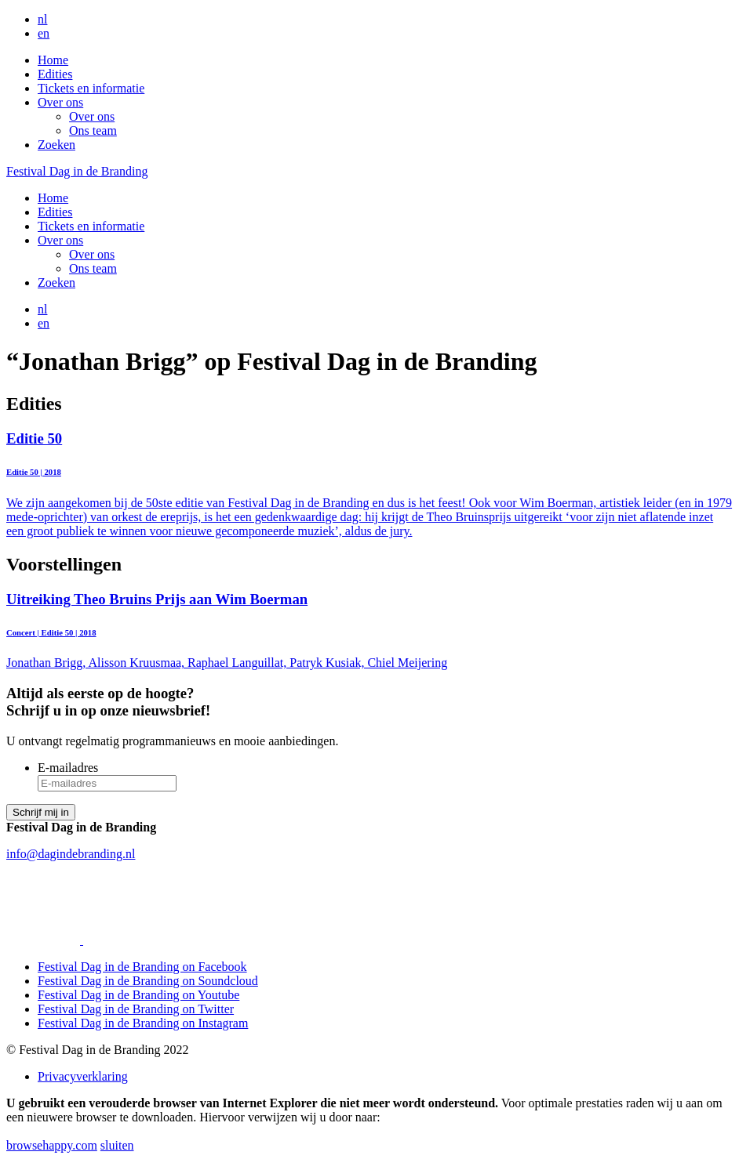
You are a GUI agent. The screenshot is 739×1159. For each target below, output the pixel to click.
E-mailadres (68, 767)
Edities (55, 74)
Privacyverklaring (83, 1076)
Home (53, 60)
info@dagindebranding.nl (70, 853)
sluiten (117, 1145)
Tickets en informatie (91, 88)
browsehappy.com (51, 1145)
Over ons (60, 102)
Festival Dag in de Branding (76, 171)
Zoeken (56, 144)
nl (42, 19)
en (43, 33)
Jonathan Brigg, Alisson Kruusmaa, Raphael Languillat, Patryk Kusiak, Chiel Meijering (369, 630)
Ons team (93, 130)
